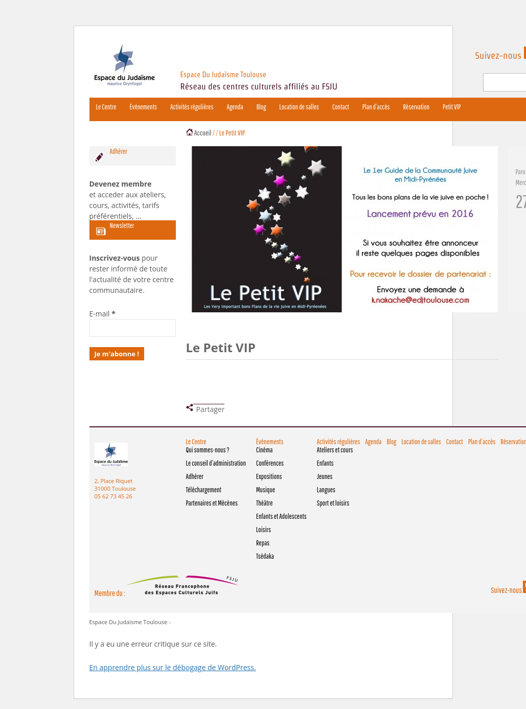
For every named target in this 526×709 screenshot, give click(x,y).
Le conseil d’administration (216, 463)
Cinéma (264, 450)
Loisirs (263, 529)
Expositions (269, 476)
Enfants (325, 463)
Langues (326, 490)
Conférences (270, 463)
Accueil (203, 132)
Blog (261, 107)
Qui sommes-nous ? (208, 450)
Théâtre (264, 503)
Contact (340, 107)
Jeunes (325, 476)
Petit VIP (452, 107)
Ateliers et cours (335, 450)
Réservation (416, 107)
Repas (262, 543)
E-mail (102, 313)
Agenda (234, 107)
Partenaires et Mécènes (212, 503)
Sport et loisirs (333, 503)
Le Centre (106, 107)
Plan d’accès (376, 107)
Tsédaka (265, 556)
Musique (265, 490)
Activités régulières (191, 107)
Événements (143, 107)
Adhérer (194, 476)
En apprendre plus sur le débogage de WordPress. (172, 667)
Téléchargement (203, 490)
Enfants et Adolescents (281, 516)
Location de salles (299, 107)
